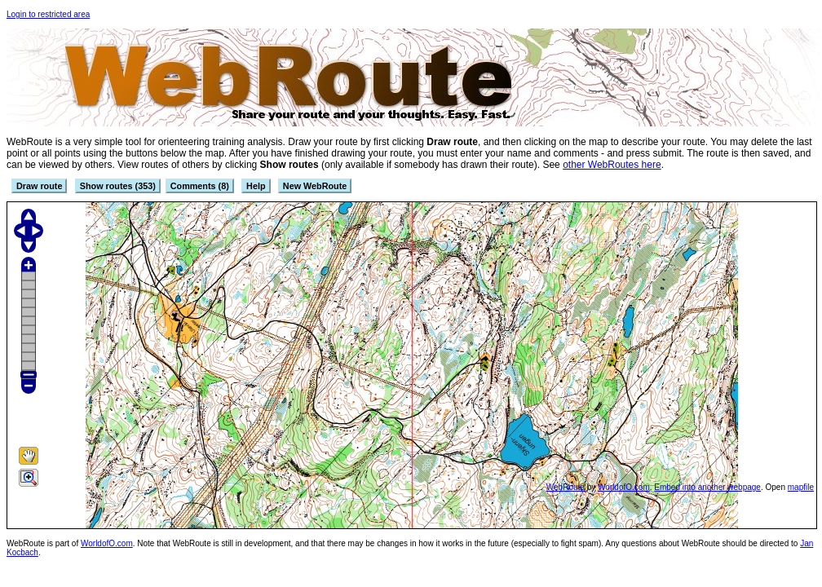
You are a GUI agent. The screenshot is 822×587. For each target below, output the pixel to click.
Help (255, 186)
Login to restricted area (48, 14)
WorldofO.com (624, 487)
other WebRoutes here (612, 164)
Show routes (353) (118, 186)
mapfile (801, 487)
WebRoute (565, 487)
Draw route (39, 186)
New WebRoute (315, 186)
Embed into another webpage (707, 487)
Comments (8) (199, 186)
